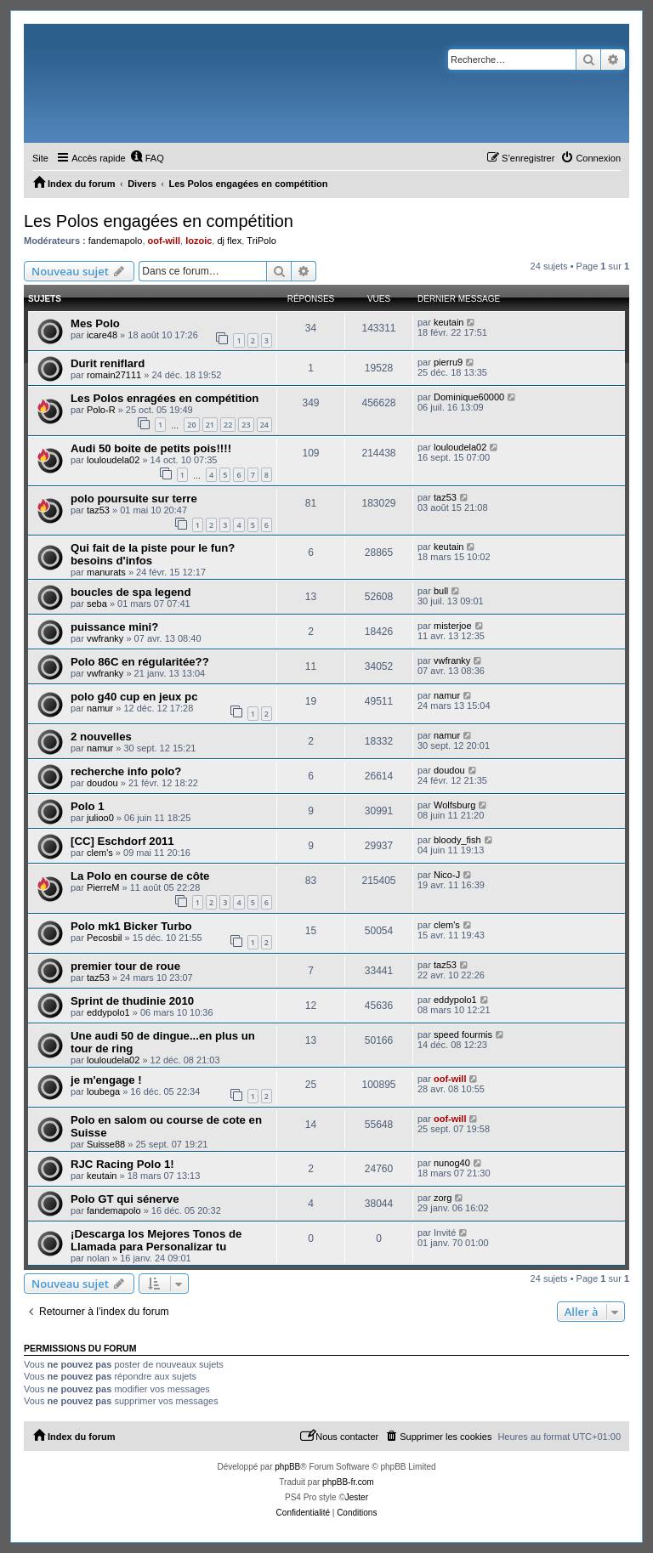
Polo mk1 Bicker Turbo (131, 926)
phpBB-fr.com (348, 1482)
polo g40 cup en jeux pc (134, 696)
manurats (106, 572)
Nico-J (447, 875)
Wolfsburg (454, 805)
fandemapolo (115, 240)
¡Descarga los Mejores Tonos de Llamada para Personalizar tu (156, 1240)
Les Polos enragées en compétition (164, 398)
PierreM (103, 887)
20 (191, 424)
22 (228, 424)
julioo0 (100, 818)
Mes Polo (95, 323)
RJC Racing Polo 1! (122, 1164)
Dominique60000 (469, 397)
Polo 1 (88, 806)
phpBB (287, 1466)
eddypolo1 (108, 1012)
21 (210, 424)
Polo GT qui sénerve (125, 1199)
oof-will (164, 240)
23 (245, 424)
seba (97, 603)
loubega (103, 1091)
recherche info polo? (126, 771)
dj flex (229, 240)
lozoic (198, 240)
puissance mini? (114, 627)
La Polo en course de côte (140, 876)
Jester (356, 1497)
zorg (442, 1198)
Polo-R (101, 410)
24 (264, 424)
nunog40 (452, 1163)
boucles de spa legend (130, 592)
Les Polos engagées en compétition (158, 221)
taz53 (98, 510)
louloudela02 (113, 460)
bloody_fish (457, 840)
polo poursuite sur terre (134, 498)
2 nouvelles (101, 736)
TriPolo (261, 240)
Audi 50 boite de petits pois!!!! (151, 448)
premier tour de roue (125, 966)
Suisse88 (106, 1144)
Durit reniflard (108, 363)
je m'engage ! (106, 1080)
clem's (100, 852)
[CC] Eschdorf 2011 (122, 841)
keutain (448, 322)
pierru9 (448, 362)
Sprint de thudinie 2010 (132, 1001)
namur (100, 708)
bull (441, 591)
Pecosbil (104, 937)
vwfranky (105, 638)
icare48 (102, 335)
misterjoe (453, 626)
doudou (102, 783)
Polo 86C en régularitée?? (140, 661)
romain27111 (114, 375)
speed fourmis (463, 1034)
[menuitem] (147, 158)
